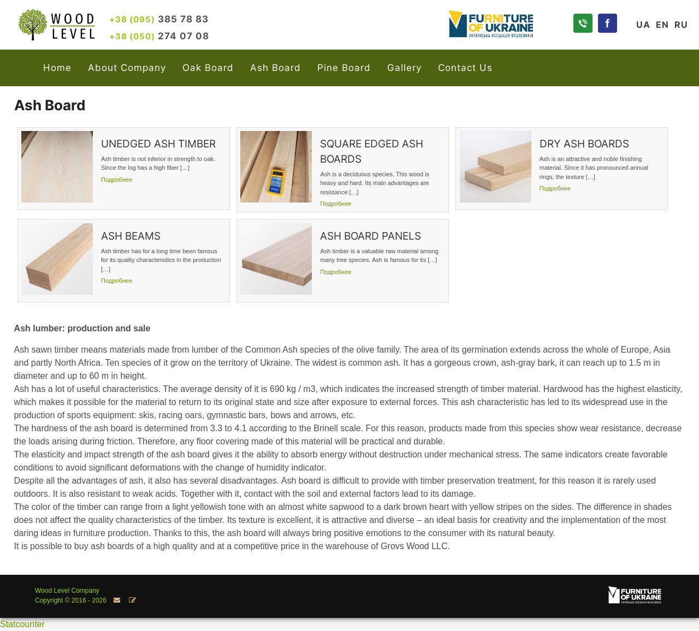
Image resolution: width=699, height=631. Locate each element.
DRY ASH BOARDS (584, 144)
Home (57, 67)
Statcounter (22, 624)
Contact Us (465, 67)
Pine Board (344, 67)
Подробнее (116, 179)
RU (681, 24)
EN (662, 24)
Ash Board (275, 67)
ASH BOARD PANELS (370, 236)
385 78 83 (159, 19)
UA (643, 24)
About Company (127, 67)
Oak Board (208, 67)
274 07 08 (159, 35)
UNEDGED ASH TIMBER (158, 144)
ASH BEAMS (131, 236)
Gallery (404, 67)
